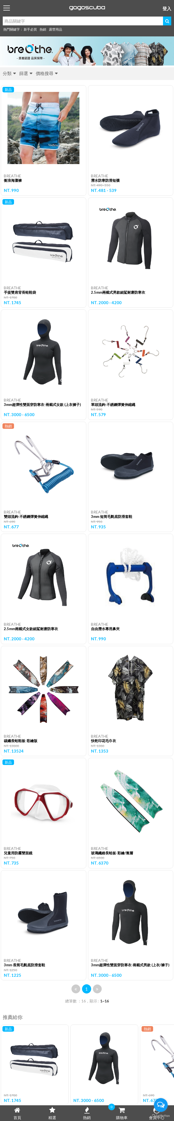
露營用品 (55, 29)
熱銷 (43, 29)
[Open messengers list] (161, 1105)
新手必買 (30, 29)
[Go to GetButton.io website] (161, 1115)
